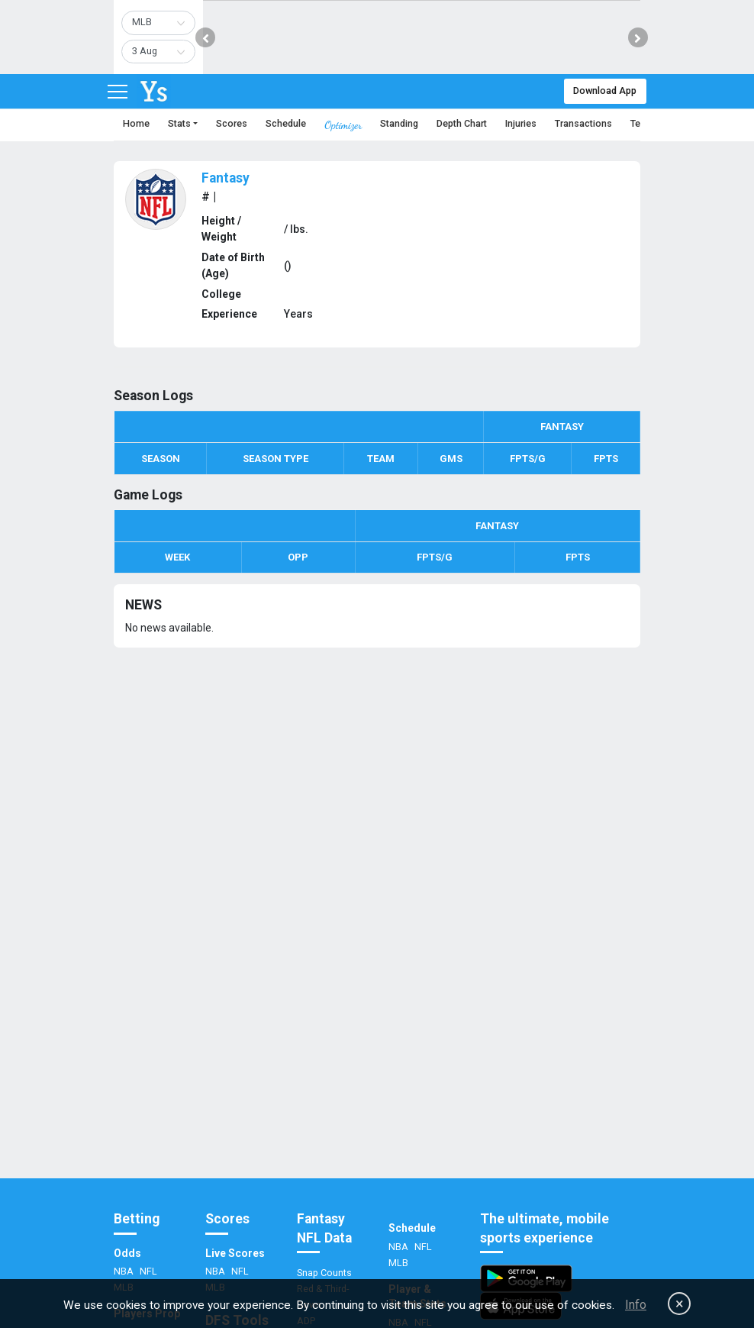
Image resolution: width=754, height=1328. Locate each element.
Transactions (583, 123)
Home (136, 123)
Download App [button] (604, 90)
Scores (231, 123)
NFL (148, 1271)
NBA (125, 1271)
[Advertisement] (377, 1041)
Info (635, 1304)
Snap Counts (324, 1272)
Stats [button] (179, 123)
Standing (399, 123)
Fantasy (225, 178)
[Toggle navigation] (117, 91)
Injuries (520, 123)
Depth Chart (462, 123)
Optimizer (343, 124)
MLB (398, 1262)
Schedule (286, 123)
